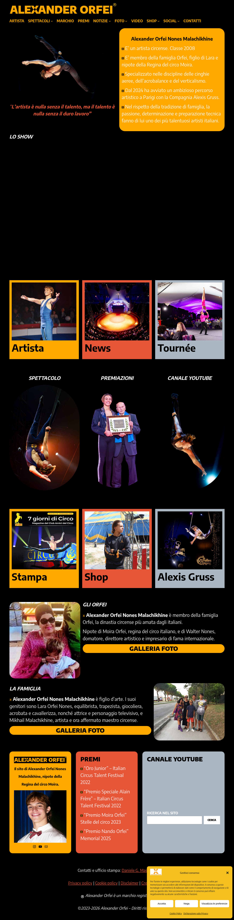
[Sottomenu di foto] (126, 21)
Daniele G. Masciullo (139, 870)
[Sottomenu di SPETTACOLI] (52, 21)
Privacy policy (80, 882)
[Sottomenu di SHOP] (158, 21)
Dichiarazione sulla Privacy (195, 913)
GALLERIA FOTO (153, 648)
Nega (186, 903)
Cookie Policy (176, 913)
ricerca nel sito (162, 813)
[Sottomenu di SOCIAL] (178, 21)
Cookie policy (106, 882)
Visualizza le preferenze (214, 903)
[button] (227, 872)
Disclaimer (129, 882)
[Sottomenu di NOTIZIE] (110, 21)
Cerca (212, 820)
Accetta (162, 903)
